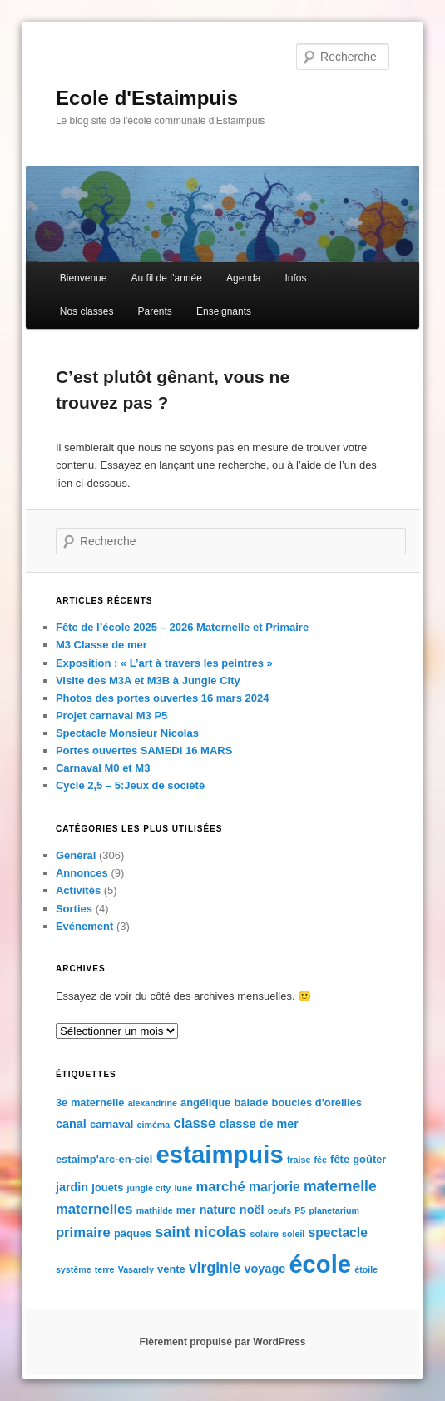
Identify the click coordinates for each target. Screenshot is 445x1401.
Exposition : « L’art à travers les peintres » (164, 663)
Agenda (243, 278)
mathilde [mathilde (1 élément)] (154, 1210)
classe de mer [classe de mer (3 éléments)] (259, 1123)
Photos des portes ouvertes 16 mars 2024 (162, 698)
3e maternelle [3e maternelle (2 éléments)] (90, 1102)
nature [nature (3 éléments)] (218, 1209)
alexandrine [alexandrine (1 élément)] (152, 1103)
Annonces (82, 873)
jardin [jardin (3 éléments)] (72, 1187)
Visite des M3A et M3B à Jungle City (148, 680)
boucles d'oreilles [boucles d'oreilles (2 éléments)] (317, 1102)
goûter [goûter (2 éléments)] (369, 1159)
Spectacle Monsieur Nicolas (127, 733)
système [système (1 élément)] (73, 1269)
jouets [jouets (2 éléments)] (107, 1187)
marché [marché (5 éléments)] (220, 1187)
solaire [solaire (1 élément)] (264, 1234)
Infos (296, 278)
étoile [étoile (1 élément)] (366, 1269)
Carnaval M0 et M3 (103, 768)
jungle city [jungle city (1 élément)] (149, 1188)
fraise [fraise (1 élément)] (298, 1160)
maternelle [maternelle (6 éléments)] (340, 1186)
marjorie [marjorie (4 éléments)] (274, 1187)
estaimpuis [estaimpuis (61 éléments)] (220, 1154)
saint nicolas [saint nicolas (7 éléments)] (200, 1232)
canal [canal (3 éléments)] (71, 1123)
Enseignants (223, 311)
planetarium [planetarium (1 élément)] (333, 1210)
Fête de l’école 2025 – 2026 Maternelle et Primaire (182, 627)
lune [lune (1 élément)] (183, 1188)
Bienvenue (83, 278)
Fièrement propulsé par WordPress (223, 1342)
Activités (78, 890)
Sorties (74, 908)
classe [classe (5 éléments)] (194, 1123)
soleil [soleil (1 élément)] (293, 1234)
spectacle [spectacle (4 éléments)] (337, 1232)
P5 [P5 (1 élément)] (299, 1210)
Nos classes (87, 311)
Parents (155, 311)
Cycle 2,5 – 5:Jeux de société (130, 785)
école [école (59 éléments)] (320, 1264)
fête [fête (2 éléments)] (339, 1159)
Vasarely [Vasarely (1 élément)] (136, 1269)
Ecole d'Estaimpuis (147, 98)
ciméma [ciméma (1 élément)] (154, 1125)
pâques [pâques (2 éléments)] (132, 1233)
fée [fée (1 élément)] (320, 1160)
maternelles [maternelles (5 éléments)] (94, 1209)
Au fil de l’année (166, 278)
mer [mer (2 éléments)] (186, 1210)
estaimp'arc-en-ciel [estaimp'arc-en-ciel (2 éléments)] (104, 1159)
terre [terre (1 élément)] (105, 1269)
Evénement (84, 926)
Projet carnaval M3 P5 (111, 715)
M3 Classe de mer (101, 644)
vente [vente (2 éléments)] (171, 1269)
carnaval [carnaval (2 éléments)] (111, 1124)
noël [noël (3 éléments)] (252, 1209)
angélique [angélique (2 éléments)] (205, 1102)
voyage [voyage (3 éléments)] (265, 1268)
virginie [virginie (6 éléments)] (214, 1267)
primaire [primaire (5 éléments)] (83, 1232)
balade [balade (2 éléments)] (251, 1102)
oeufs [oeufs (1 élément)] (279, 1210)
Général (76, 855)
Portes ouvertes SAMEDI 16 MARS (144, 750)
